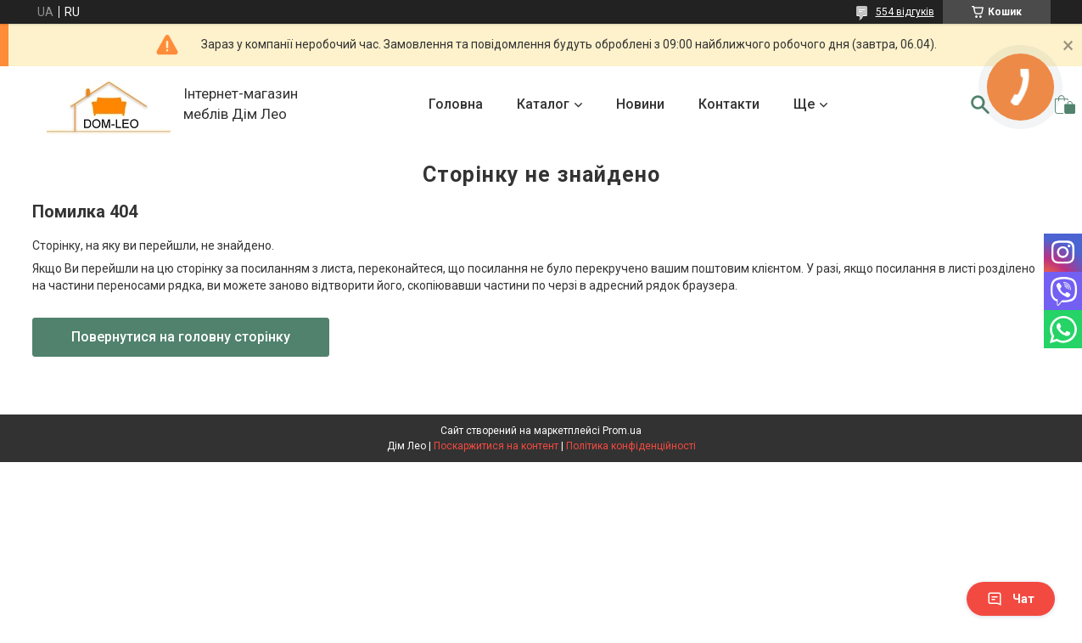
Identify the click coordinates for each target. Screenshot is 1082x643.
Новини (640, 104)
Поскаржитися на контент (496, 446)
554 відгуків (905, 12)
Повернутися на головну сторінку (180, 337)
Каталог (543, 104)
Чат (1010, 598)
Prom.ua (622, 431)
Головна (456, 104)
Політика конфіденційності (631, 446)
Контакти (729, 104)
